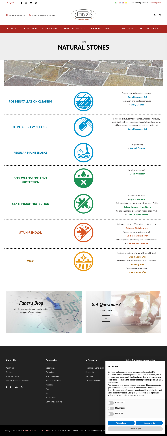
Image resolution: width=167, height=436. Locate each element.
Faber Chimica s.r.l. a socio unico (36, 430)
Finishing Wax (137, 264)
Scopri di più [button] (135, 429)
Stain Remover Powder (137, 243)
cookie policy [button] (113, 382)
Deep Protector (137, 173)
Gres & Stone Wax (137, 256)
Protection (30, 29)
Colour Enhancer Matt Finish (137, 207)
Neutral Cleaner (137, 148)
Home (83, 41)
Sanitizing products (150, 29)
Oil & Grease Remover (137, 235)
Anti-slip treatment (75, 29)
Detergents (12, 29)
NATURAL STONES (83, 47)
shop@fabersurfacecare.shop (43, 15)
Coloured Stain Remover (137, 228)
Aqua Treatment (137, 199)
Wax (107, 29)
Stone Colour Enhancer (137, 214)
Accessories (128, 29)
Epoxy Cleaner (137, 104)
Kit (116, 29)
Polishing (96, 29)
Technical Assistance (17, 15)
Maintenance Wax (137, 272)
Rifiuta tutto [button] (121, 423)
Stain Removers (50, 29)
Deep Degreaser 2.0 (137, 97)
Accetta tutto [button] (149, 423)
